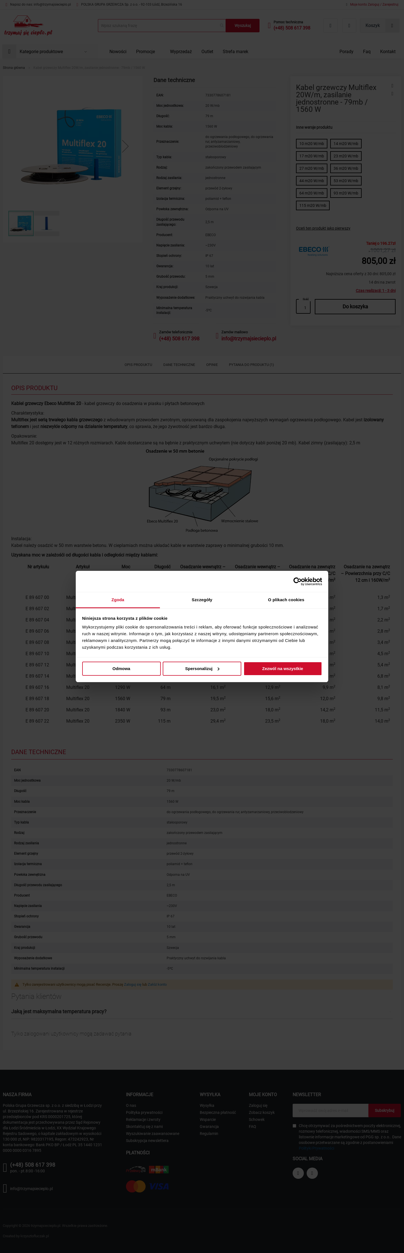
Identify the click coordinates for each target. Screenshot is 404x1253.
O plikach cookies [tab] (286, 599)
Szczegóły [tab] (202, 599)
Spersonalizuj (202, 668)
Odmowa (121, 668)
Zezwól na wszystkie (282, 668)
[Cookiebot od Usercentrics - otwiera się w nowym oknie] (297, 581)
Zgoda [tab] (117, 599)
